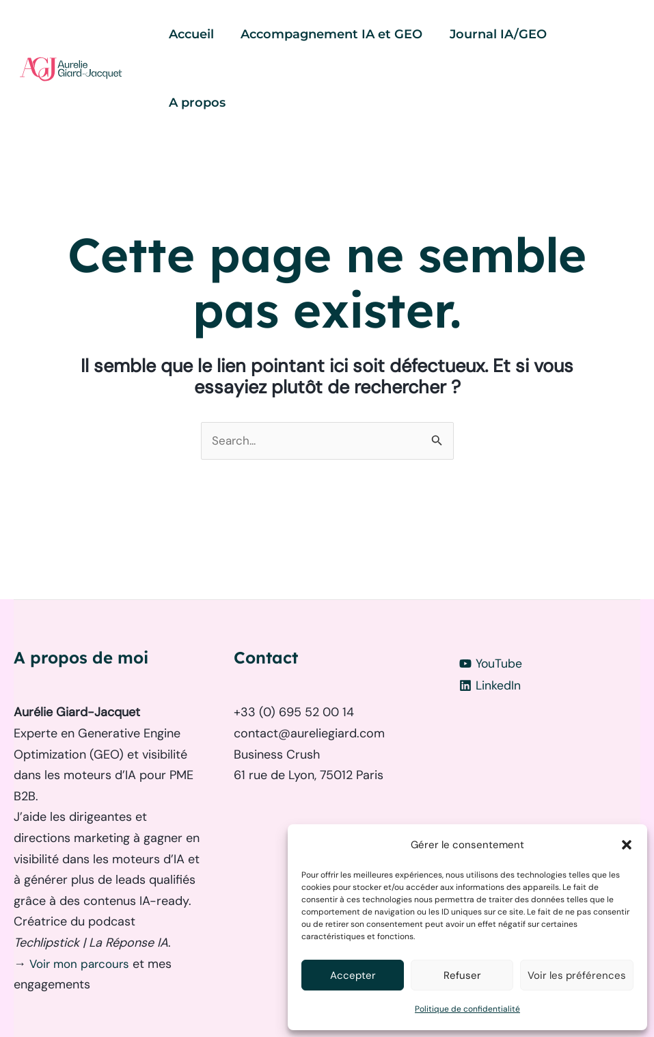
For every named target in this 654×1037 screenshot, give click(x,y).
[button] (626, 845)
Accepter (353, 975)
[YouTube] (547, 596)
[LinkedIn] (547, 618)
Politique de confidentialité (467, 1008)
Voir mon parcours (84, 896)
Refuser (462, 975)
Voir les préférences (577, 975)
